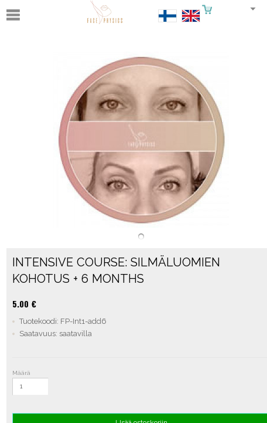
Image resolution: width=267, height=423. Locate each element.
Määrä (21, 373)
